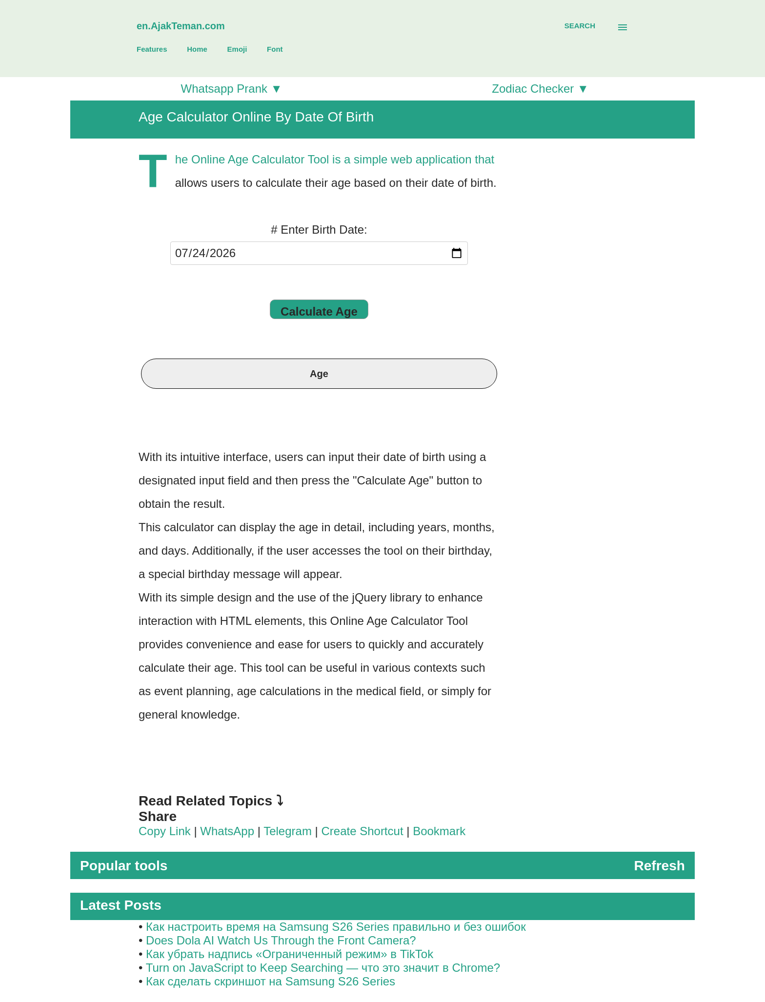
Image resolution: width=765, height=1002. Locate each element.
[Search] (579, 25)
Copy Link (165, 831)
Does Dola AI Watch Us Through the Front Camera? (281, 940)
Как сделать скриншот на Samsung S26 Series (270, 981)
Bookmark (439, 831)
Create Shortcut (363, 831)
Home (197, 49)
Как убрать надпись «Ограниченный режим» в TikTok (289, 954)
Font (274, 49)
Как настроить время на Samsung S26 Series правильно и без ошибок (336, 926)
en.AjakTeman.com (181, 25)
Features (152, 49)
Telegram (287, 831)
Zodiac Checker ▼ (540, 88)
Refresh (659, 865)
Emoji (237, 49)
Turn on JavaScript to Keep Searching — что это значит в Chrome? (323, 967)
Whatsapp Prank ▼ (231, 88)
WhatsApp (227, 831)
